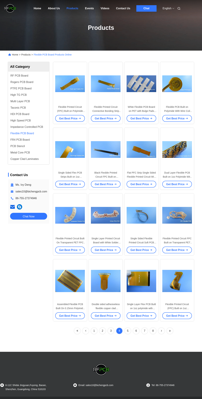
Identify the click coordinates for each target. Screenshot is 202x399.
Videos (104, 8)
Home (37, 8)
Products (72, 8)
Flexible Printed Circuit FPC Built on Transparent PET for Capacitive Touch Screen (177, 242)
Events (89, 8)
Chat (146, 8)
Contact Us (123, 8)
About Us (54, 8)
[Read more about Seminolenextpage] (77, 331)
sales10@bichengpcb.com (31, 191)
